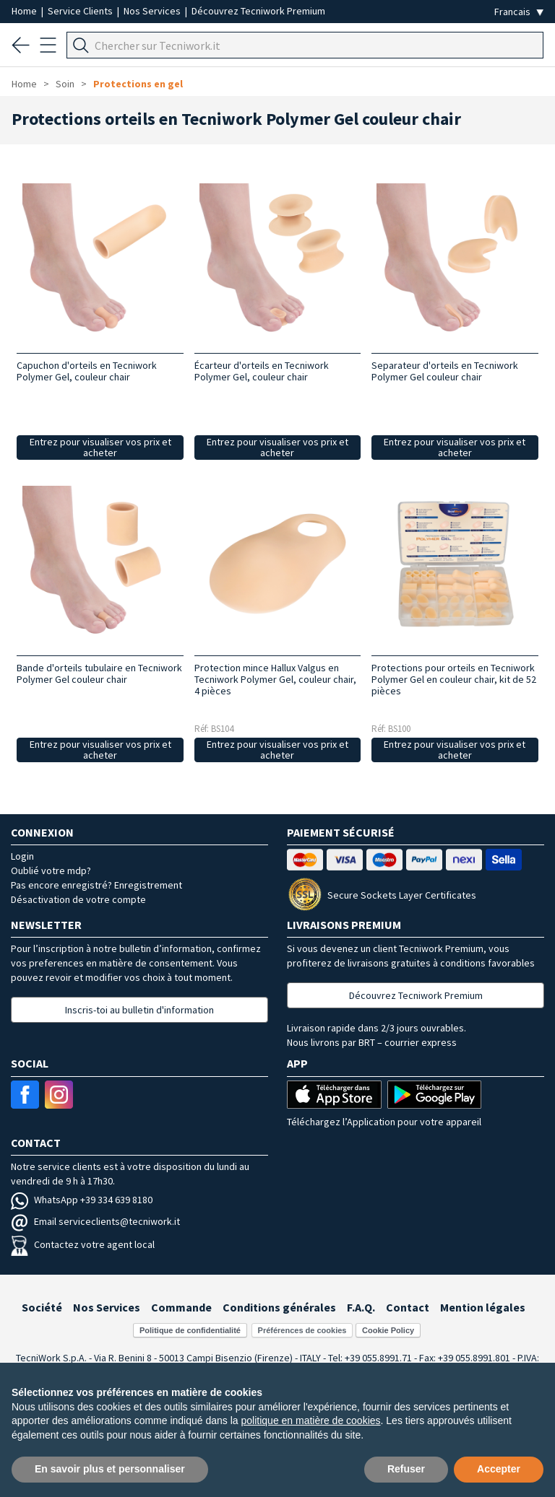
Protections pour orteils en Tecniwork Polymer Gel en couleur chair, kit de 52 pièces (453, 679)
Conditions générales (279, 1307)
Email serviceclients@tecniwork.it (95, 1221)
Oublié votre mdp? (51, 870)
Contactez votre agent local (83, 1244)
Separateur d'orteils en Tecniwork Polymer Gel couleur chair (444, 371)
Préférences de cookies (302, 1330)
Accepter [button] (498, 1469)
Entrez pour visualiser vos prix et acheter (100, 447)
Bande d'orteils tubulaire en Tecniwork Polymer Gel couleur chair (99, 673)
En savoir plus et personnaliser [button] (110, 1469)
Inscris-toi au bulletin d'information (139, 1009)
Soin (65, 83)
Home (25, 10)
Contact (407, 1307)
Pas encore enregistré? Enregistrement (96, 884)
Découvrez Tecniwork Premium (258, 10)
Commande (181, 1307)
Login (22, 856)
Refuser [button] (406, 1469)
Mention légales (482, 1307)
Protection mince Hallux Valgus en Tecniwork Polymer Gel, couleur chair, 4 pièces (275, 679)
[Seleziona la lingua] (518, 12)
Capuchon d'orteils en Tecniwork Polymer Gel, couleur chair (87, 371)
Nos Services (153, 10)
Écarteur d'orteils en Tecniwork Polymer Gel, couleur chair (261, 371)
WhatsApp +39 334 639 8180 (81, 1199)
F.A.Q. (361, 1307)
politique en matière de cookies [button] (311, 1420)
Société (42, 1307)
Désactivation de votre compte (78, 899)
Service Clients (81, 10)
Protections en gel (138, 83)
